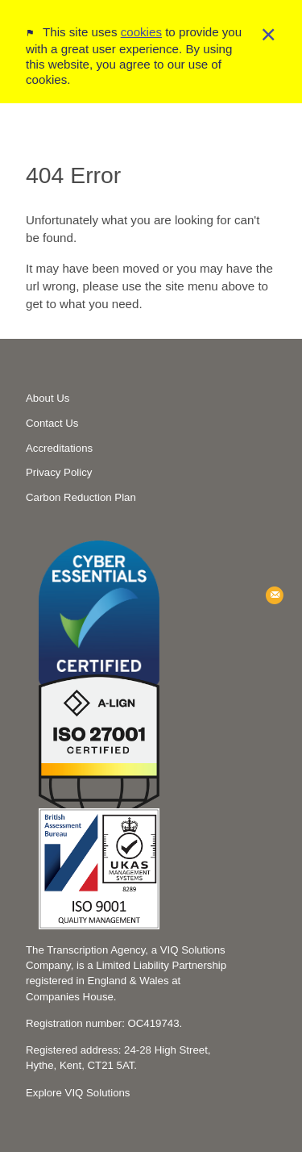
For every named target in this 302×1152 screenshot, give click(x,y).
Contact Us (52, 423)
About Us (47, 398)
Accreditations (59, 448)
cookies (141, 24)
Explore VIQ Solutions (78, 1093)
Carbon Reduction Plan (81, 497)
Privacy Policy (59, 472)
